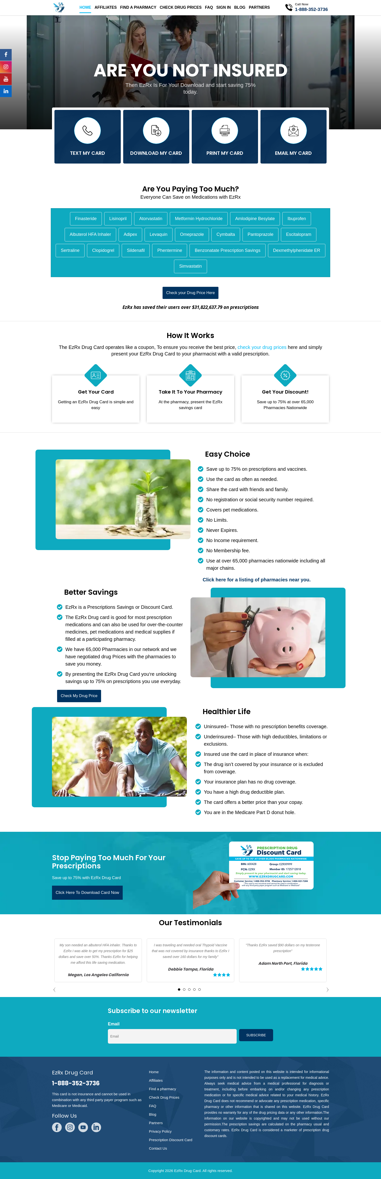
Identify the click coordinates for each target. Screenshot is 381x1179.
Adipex (130, 234)
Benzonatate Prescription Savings (227, 250)
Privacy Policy (160, 1131)
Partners (259, 7)
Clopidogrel (103, 250)
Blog (239, 7)
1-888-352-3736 (311, 9)
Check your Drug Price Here (190, 293)
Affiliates (106, 7)
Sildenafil (136, 250)
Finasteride (86, 218)
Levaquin (158, 234)
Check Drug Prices (180, 7)
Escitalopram (298, 234)
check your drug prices (262, 347)
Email (114, 1024)
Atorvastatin (150, 218)
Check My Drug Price (79, 696)
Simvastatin (190, 266)
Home (85, 7)
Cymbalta (225, 234)
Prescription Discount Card (170, 1140)
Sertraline (70, 250)
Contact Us (158, 1148)
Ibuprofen (296, 218)
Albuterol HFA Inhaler (90, 234)
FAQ (209, 7)
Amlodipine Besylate (255, 218)
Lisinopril (118, 218)
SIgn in (223, 7)
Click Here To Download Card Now (87, 892)
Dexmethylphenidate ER (296, 250)
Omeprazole (192, 234)
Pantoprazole (260, 234)
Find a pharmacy (138, 7)
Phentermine (169, 250)
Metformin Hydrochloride (199, 218)
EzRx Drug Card (187, 1171)
